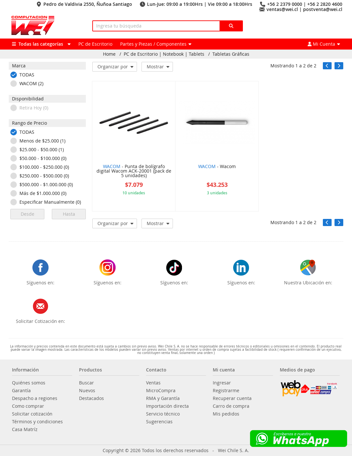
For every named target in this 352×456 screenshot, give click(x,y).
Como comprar (28, 406)
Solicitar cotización (32, 414)
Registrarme (226, 390)
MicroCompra (161, 390)
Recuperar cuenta (232, 398)
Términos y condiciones (37, 421)
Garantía (21, 390)
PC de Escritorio (95, 44)
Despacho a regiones (34, 398)
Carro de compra (231, 406)
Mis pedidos (226, 414)
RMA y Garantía (163, 398)
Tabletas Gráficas (230, 54)
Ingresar (222, 383)
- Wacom (217, 166)
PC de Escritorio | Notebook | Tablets (164, 54)
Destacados (91, 398)
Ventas (153, 383)
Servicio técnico (163, 414)
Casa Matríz (25, 429)
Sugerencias (159, 421)
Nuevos (87, 390)
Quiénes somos (28, 383)
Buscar (86, 383)
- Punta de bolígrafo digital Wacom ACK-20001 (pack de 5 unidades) (134, 171)
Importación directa (167, 406)
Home (109, 54)
